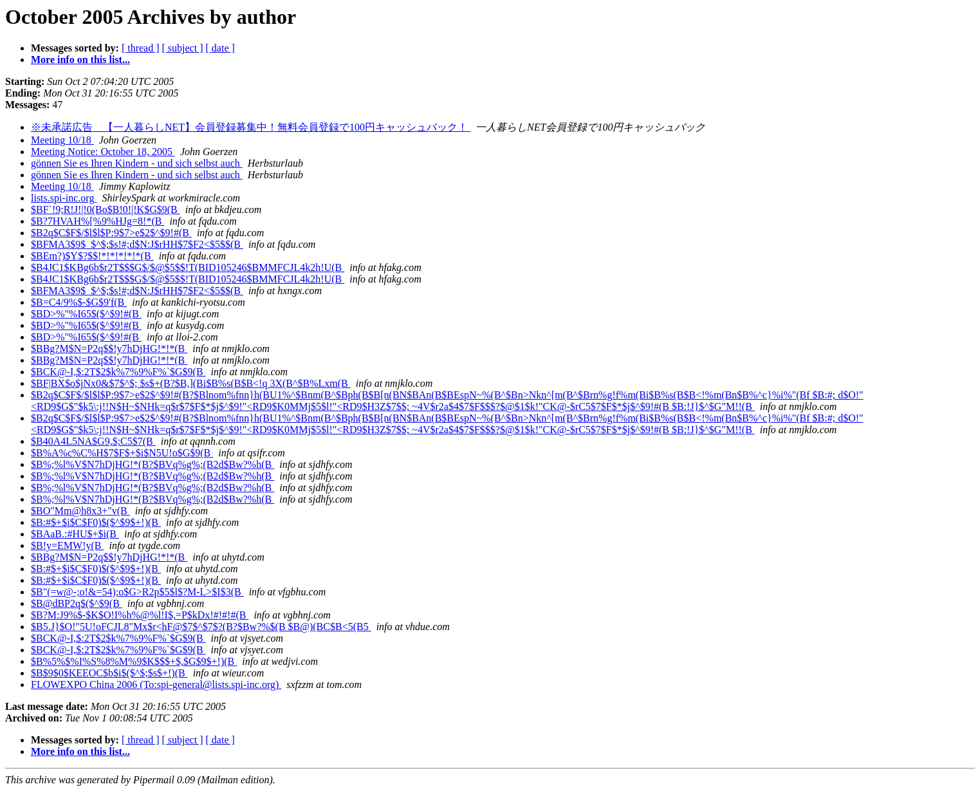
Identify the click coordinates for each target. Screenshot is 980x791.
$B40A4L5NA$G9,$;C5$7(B (93, 441)
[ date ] (220, 47)
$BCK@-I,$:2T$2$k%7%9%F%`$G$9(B (118, 371)
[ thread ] (141, 47)
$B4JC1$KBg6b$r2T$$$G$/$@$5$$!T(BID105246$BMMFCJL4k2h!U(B (187, 267)
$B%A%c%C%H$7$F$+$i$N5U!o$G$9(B (122, 452)
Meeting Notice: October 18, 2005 (103, 151)
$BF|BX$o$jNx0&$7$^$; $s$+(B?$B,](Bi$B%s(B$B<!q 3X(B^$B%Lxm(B (191, 383)
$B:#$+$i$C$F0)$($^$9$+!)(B (96, 522)
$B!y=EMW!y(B (67, 545)
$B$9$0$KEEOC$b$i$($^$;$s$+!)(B (109, 672)
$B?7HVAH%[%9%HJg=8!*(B (97, 221)
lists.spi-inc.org (64, 197)
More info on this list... (80, 59)
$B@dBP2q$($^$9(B (76, 603)
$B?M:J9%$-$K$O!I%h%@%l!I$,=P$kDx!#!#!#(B (139, 615)
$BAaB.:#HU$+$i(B (75, 533)
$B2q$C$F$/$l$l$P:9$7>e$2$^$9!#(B (111, 232)
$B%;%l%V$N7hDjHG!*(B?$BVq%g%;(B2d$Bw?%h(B (152, 464)
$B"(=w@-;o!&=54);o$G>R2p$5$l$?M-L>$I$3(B (137, 591)
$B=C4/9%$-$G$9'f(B (79, 302)
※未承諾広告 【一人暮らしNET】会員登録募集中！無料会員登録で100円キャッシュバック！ (250, 127)
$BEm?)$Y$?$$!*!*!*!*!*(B (92, 255)
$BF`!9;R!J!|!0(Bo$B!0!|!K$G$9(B (105, 209)
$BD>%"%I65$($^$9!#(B (86, 313)
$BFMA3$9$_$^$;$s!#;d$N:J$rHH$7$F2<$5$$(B (137, 244)
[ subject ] (182, 47)
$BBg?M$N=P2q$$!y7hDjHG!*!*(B (109, 348)
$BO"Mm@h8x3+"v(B (80, 510)
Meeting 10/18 (62, 140)
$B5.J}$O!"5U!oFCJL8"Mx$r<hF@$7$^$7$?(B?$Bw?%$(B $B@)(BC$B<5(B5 (201, 626)
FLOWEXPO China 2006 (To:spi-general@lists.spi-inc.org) (156, 684)
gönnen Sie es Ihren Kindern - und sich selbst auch (137, 163)
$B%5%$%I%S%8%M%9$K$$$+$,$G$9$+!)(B (134, 661)
